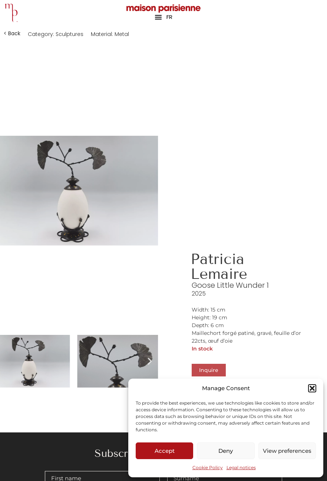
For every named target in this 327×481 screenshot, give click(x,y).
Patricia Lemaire (219, 266)
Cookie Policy (207, 467)
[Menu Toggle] (158, 17)
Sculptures (69, 34)
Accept (165, 450)
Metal (122, 34)
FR (169, 17)
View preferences (287, 450)
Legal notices (241, 467)
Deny (225, 450)
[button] (312, 388)
